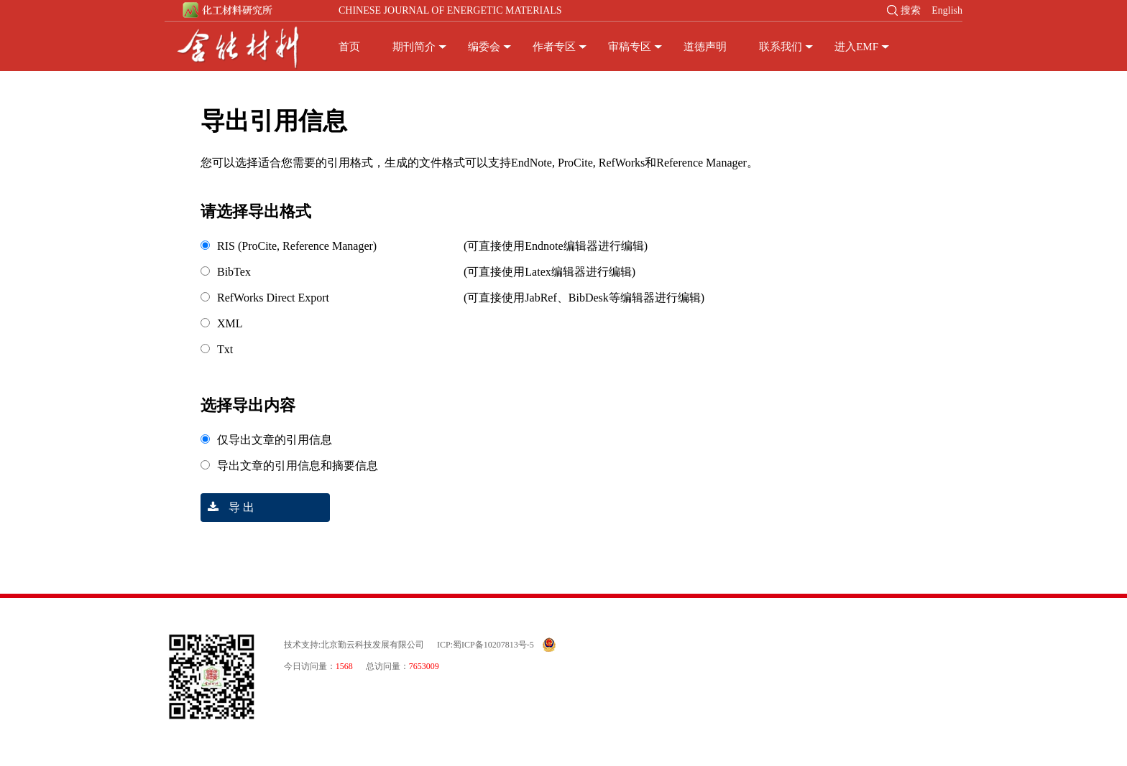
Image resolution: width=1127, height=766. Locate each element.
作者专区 (554, 46)
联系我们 (780, 46)
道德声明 (705, 46)
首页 (349, 46)
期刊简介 (414, 46)
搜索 (911, 10)
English (947, 10)
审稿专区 (629, 46)
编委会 (484, 46)
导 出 (227, 507)
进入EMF (856, 46)
